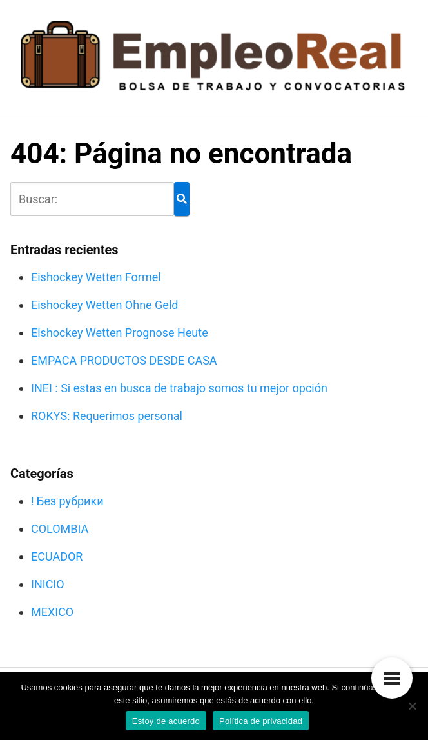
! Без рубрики (67, 501)
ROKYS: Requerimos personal (106, 416)
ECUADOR (57, 556)
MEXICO (52, 612)
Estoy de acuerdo (166, 721)
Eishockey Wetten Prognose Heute (119, 332)
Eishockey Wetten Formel (96, 277)
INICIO (47, 584)
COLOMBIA (59, 528)
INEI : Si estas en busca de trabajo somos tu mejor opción (179, 388)
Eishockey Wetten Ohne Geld (104, 305)
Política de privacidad (260, 721)
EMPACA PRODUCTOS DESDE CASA (124, 360)
